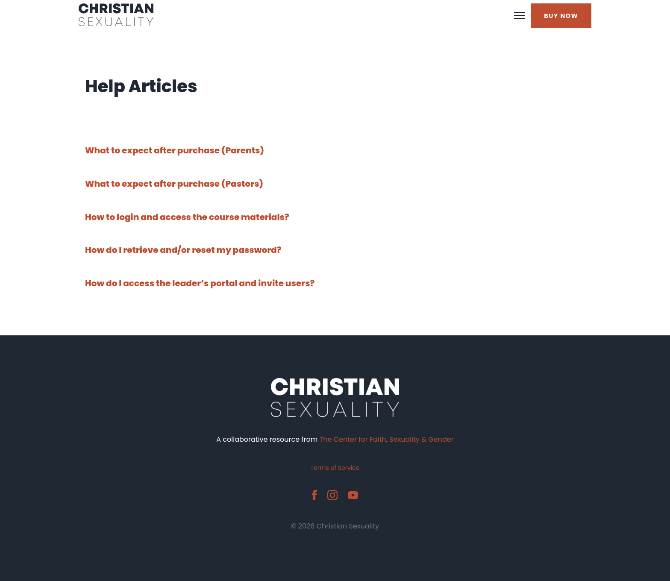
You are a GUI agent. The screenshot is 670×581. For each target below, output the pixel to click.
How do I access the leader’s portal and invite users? (199, 283)
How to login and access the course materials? (187, 217)
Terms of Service (335, 468)
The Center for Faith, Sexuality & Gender (387, 439)
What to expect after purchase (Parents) (174, 150)
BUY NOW (561, 16)
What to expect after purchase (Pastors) (174, 184)
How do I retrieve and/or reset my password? (183, 250)
